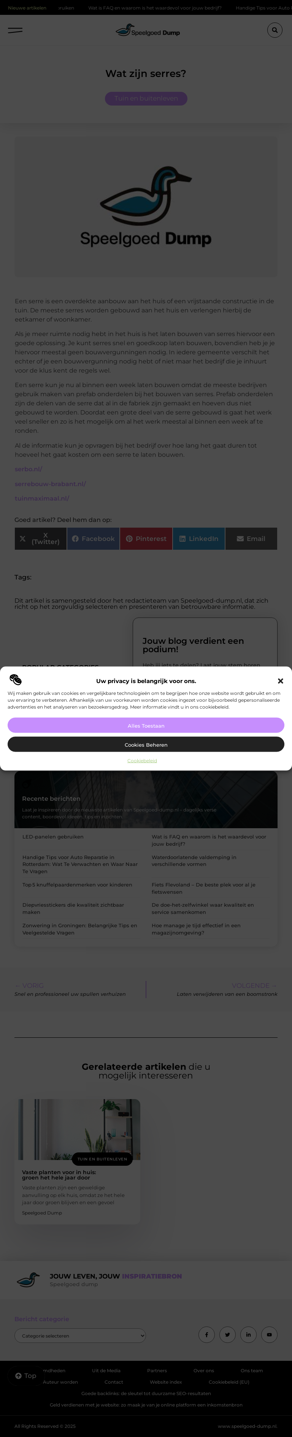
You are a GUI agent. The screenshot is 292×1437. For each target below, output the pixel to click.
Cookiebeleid (142, 760)
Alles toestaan (146, 725)
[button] (280, 681)
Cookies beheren (146, 744)
